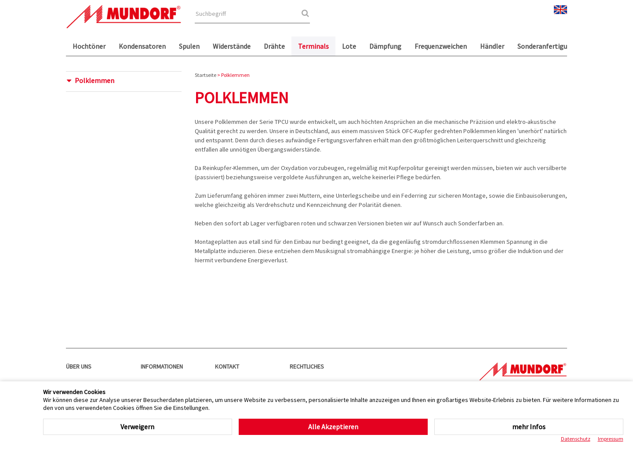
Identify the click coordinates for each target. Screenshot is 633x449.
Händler (492, 46)
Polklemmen (94, 80)
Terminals (313, 46)
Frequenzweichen (441, 46)
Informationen (162, 366)
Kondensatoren (142, 46)
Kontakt (227, 366)
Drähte (274, 46)
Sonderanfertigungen (549, 46)
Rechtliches (307, 366)
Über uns (78, 366)
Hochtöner (89, 46)
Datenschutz (575, 438)
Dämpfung (385, 46)
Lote (349, 46)
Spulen (189, 46)
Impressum (610, 438)
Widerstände (232, 46)
